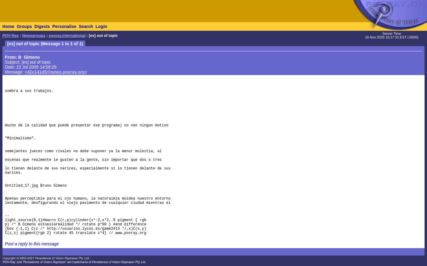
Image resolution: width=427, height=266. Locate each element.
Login (101, 26)
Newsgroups (33, 36)
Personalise (64, 26)
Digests (42, 26)
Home (8, 26)
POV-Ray (10, 36)
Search (86, 26)
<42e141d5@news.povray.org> (56, 71)
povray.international (67, 36)
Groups (24, 26)
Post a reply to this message (32, 243)
